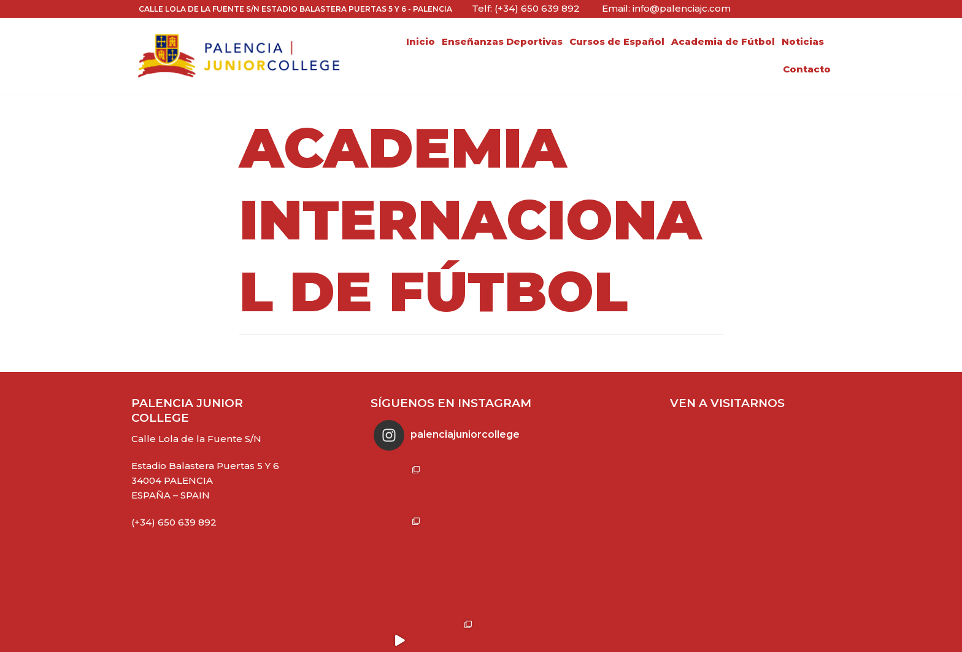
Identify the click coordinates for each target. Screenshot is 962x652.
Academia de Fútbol (723, 41)
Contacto (807, 69)
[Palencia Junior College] (238, 56)
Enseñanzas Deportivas (502, 41)
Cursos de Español (616, 41)
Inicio (420, 41)
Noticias (803, 41)
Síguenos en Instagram (452, 630)
